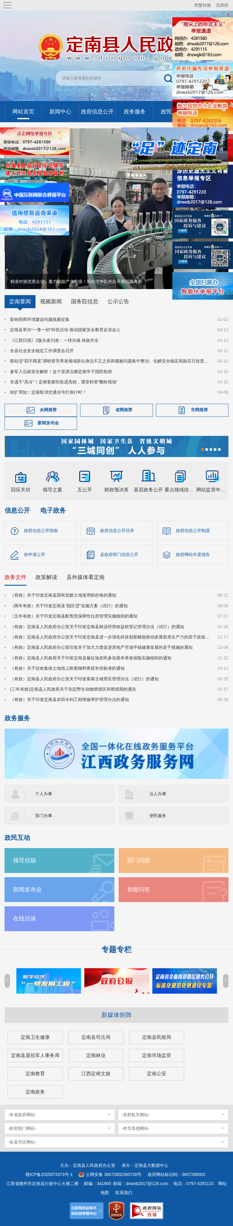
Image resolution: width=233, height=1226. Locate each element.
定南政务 (35, 1091)
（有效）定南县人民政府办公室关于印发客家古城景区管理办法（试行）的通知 (84, 678)
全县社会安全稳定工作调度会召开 (42, 350)
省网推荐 (123, 409)
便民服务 (157, 815)
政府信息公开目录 (117, 530)
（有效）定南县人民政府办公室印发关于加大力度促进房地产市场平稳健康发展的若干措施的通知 (101, 647)
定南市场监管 (156, 1055)
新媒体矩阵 (116, 1015)
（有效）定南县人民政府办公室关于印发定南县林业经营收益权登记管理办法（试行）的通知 (97, 626)
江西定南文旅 (95, 1073)
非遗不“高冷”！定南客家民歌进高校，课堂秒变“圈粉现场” (64, 381)
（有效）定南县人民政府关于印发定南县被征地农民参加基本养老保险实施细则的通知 (90, 657)
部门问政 (138, 860)
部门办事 (43, 815)
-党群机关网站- (135, 1114)
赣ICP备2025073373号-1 (49, 1174)
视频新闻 (51, 301)
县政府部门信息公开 (119, 554)
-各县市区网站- (22, 1142)
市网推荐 (199, 409)
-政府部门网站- (22, 1128)
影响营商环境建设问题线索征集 (39, 319)
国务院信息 (84, 301)
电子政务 (53, 510)
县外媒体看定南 (85, 577)
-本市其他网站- (135, 1128)
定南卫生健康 (35, 1037)
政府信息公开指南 (41, 530)
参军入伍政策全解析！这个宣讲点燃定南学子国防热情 (61, 371)
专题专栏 (116, 949)
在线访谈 (24, 918)
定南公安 (156, 1073)
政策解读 (46, 577)
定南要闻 (20, 301)
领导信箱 (24, 860)
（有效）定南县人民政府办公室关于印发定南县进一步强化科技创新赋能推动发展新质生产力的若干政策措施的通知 (110, 637)
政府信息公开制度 (193, 530)
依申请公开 (34, 554)
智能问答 (138, 889)
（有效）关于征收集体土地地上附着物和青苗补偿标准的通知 (67, 668)
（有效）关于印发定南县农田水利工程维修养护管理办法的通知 (69, 699)
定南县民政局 (156, 1037)
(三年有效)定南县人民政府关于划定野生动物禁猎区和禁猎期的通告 (73, 689)
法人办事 (157, 793)
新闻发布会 (48, 422)
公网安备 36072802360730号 (113, 1174)
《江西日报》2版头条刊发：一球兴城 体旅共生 (54, 340)
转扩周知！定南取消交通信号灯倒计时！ (48, 392)
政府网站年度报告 (193, 554)
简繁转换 (202, 5)
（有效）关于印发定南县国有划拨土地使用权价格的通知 (63, 595)
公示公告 (118, 301)
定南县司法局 (95, 1037)
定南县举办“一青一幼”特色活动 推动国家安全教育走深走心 (65, 329)
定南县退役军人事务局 (35, 1055)
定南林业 (96, 1055)
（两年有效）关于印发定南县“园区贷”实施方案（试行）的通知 (68, 605)
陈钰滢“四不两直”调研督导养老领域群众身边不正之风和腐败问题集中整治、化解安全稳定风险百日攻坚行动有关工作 (110, 361)
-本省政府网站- (22, 1114)
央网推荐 (48, 409)
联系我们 (123, 1192)
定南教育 (35, 1073)
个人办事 (43, 793)
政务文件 (15, 577)
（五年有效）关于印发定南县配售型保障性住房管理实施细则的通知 (73, 616)
